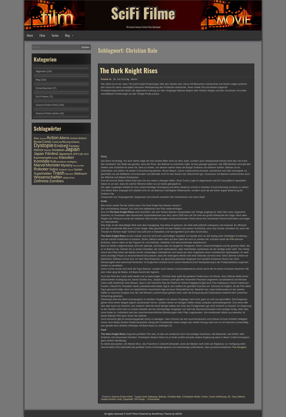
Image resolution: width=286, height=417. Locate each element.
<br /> (112, 371)
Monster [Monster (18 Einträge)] (53, 165)
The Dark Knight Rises (129, 70)
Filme (42, 35)
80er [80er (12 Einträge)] (36, 138)
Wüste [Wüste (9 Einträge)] (71, 178)
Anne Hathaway (149, 396)
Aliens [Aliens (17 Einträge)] (64, 138)
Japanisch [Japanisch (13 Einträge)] (65, 153)
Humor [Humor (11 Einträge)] (47, 150)
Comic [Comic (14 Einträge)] (46, 142)
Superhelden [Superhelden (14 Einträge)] (43, 173)
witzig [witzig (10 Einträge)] (65, 177)
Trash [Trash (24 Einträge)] (58, 173)
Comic (205, 396)
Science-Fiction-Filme (122, 396)
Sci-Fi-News (42, 96)
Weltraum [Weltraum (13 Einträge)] (80, 173)
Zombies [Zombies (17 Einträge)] (56, 181)
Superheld (128, 399)
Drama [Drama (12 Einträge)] (75, 141)
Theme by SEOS (173, 413)
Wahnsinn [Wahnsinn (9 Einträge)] (69, 174)
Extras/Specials (44, 88)
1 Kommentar (153, 399)
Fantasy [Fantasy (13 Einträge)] (74, 146)
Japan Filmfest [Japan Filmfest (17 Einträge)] (46, 153)
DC (229, 396)
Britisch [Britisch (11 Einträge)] (82, 138)
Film (232, 239)
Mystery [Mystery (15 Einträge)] (66, 165)
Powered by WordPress (151, 413)
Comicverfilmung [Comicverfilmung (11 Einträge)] (61, 142)
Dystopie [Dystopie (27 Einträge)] (43, 145)
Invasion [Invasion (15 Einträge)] (58, 150)
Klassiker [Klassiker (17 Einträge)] (66, 157)
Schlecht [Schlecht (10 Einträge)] (63, 169)
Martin (134, 79)
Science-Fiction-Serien (47, 113)
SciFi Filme (143, 13)
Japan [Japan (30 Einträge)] (72, 149)
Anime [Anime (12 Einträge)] (74, 138)
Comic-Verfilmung (217, 396)
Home (30, 35)
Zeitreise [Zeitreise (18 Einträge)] (41, 181)
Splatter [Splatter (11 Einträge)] (78, 169)
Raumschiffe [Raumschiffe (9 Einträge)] (78, 166)
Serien (55, 35)
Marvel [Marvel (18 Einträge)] (39, 165)
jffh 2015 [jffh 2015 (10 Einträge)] (84, 154)
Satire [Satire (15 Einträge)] (53, 169)
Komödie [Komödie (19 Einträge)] (42, 161)
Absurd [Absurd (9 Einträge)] (43, 138)
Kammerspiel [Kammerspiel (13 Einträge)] (42, 157)
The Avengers (239, 347)
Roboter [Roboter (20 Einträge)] (41, 169)
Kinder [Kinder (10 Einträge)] (55, 158)
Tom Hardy (139, 399)
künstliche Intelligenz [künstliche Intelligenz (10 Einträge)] (66, 162)
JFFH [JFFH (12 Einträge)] (76, 154)
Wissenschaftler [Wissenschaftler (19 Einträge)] (48, 177)
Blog (67, 35)
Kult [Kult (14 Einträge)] (53, 161)
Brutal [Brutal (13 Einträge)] (38, 141)
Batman (162, 396)
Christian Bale (174, 396)
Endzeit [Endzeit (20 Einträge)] (61, 145)
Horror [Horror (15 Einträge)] (38, 150)
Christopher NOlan (191, 396)
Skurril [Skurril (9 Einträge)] (70, 170)
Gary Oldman (238, 396)
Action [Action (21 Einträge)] (53, 137)
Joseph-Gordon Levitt (111, 399)
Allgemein (41, 71)
